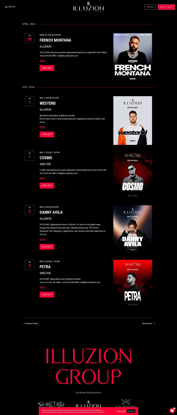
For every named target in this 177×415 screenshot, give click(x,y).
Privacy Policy (121, 411)
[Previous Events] (30, 323)
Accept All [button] (131, 411)
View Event (47, 68)
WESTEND (48, 103)
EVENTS (150, 7)
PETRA (45, 266)
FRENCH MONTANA (55, 40)
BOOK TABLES (166, 7)
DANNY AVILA (51, 212)
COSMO (46, 157)
